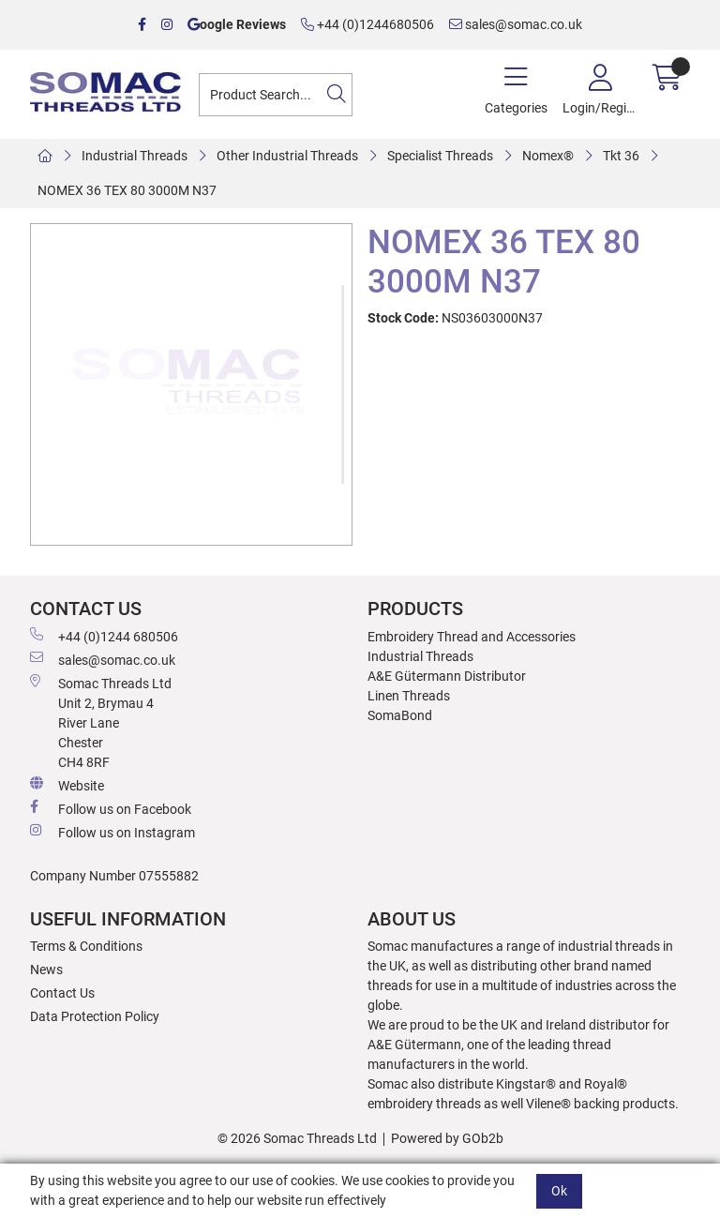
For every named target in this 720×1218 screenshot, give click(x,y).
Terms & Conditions (86, 946)
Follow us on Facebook (110, 808)
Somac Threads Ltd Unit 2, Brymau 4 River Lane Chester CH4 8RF (101, 722)
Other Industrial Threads (287, 155)
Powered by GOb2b (447, 1138)
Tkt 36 (621, 155)
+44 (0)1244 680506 (104, 635)
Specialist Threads (440, 155)
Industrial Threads (135, 155)
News (46, 969)
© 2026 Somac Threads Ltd (297, 1138)
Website (67, 784)
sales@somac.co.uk (515, 24)
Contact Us (62, 992)
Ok (559, 1190)
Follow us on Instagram (112, 831)
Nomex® (548, 155)
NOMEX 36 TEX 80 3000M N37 (127, 190)
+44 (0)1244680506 (367, 24)
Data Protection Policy (94, 1016)
